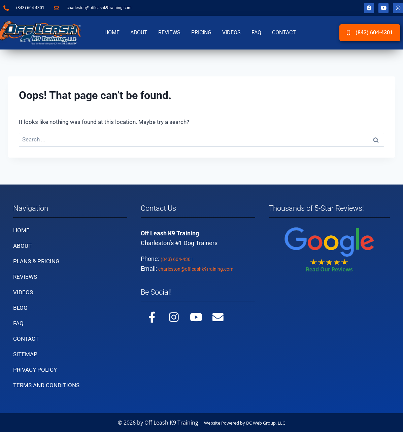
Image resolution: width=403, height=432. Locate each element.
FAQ (256, 32)
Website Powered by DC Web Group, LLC (244, 422)
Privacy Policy (35, 369)
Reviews (169, 32)
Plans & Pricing (36, 261)
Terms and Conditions (46, 385)
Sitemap (25, 354)
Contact (284, 32)
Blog (20, 307)
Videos (231, 32)
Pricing (201, 32)
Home (112, 32)
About (138, 32)
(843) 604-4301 (181, 258)
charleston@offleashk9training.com (206, 268)
